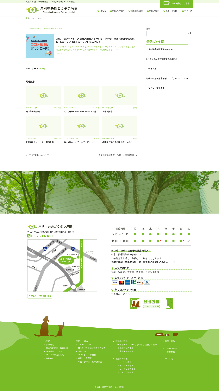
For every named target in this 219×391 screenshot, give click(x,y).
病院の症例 (154, 11)
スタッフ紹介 (172, 11)
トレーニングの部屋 (126, 369)
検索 (148, 29)
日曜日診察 (107, 111)
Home (30, 18)
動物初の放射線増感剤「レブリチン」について (167, 78)
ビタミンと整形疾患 (155, 88)
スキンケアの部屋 (125, 365)
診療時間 (50, 344)
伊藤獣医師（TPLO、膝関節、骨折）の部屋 (137, 344)
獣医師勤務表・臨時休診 (57, 348)
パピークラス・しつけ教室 (90, 362)
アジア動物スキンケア (39, 155)
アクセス (188, 11)
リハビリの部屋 (124, 362)
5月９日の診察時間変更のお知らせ (162, 59)
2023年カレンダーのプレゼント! (79, 142)
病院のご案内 (118, 11)
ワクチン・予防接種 (87, 355)
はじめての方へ (85, 344)
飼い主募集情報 (33, 111)
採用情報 (171, 352)
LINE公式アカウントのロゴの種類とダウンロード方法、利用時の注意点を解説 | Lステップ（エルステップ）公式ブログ (95, 40)
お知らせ (50, 358)
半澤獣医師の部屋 (125, 348)
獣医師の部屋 (137, 11)
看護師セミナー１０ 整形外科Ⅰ (41, 142)
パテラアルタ (152, 69)
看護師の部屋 (122, 359)
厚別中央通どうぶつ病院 (113, 387)
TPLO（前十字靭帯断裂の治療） (93, 348)
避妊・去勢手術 (85, 358)
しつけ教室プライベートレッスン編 (80, 111)
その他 (39, 18)
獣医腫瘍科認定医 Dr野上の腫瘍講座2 (116, 155)
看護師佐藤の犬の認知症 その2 (117, 142)
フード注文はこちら (55, 355)
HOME (103, 11)
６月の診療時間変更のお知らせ (160, 49)
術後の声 (82, 351)
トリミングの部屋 (125, 372)
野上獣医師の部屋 (125, 351)
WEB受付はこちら (54, 351)
